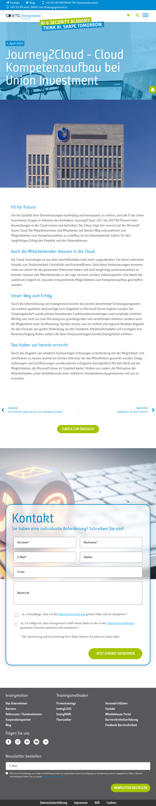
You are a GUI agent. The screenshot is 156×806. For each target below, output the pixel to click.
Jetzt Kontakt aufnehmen (115, 653)
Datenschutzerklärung (71, 614)
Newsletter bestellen (130, 788)
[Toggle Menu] (146, 15)
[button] (137, 15)
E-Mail (13, 765)
